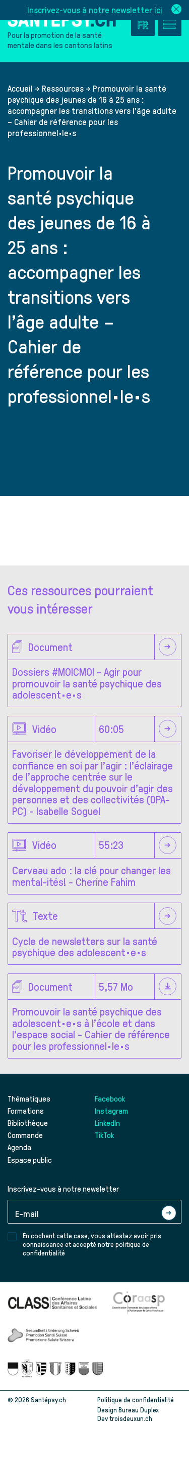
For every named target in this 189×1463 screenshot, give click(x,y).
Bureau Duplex (138, 1409)
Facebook (110, 1098)
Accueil (20, 88)
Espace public (30, 1160)
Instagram (111, 1111)
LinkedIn (107, 1123)
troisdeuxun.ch (141, 1418)
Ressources (63, 88)
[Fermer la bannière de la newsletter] (176, 10)
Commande (25, 1135)
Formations (26, 1111)
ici (158, 9)
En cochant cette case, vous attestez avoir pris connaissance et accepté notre (92, 1243)
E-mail (27, 1213)
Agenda (19, 1147)
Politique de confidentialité (135, 1399)
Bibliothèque (28, 1123)
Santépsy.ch (48, 1399)
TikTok (104, 1135)
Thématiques (29, 1098)
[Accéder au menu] (169, 24)
